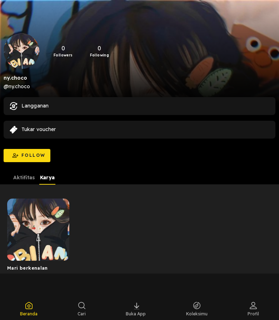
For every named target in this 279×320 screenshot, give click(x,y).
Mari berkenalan (27, 268)
